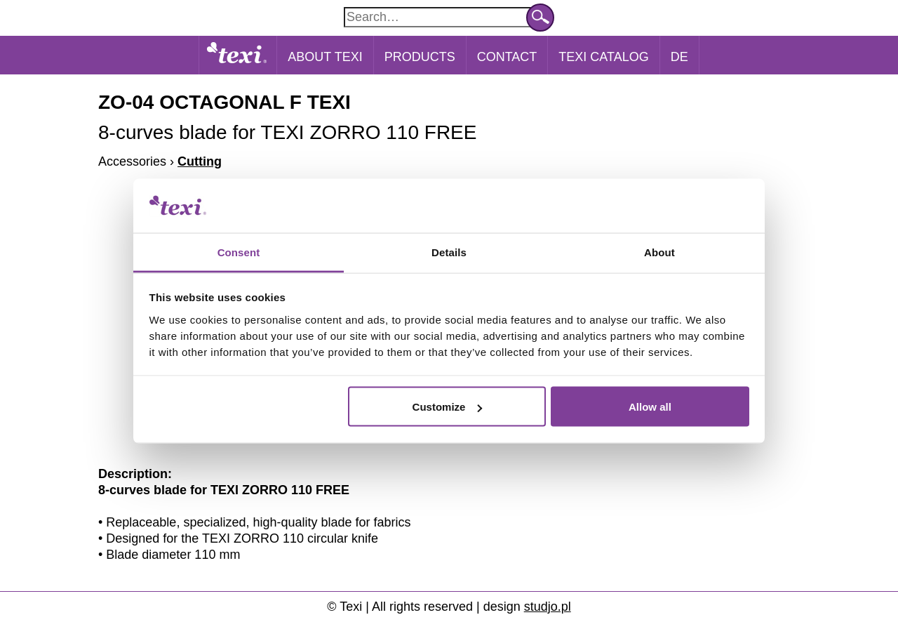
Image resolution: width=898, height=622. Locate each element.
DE (679, 57)
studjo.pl (547, 607)
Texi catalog (603, 57)
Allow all (650, 407)
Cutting (199, 161)
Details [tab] (449, 252)
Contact (507, 57)
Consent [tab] (238, 252)
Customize (448, 407)
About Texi (325, 57)
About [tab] (659, 252)
